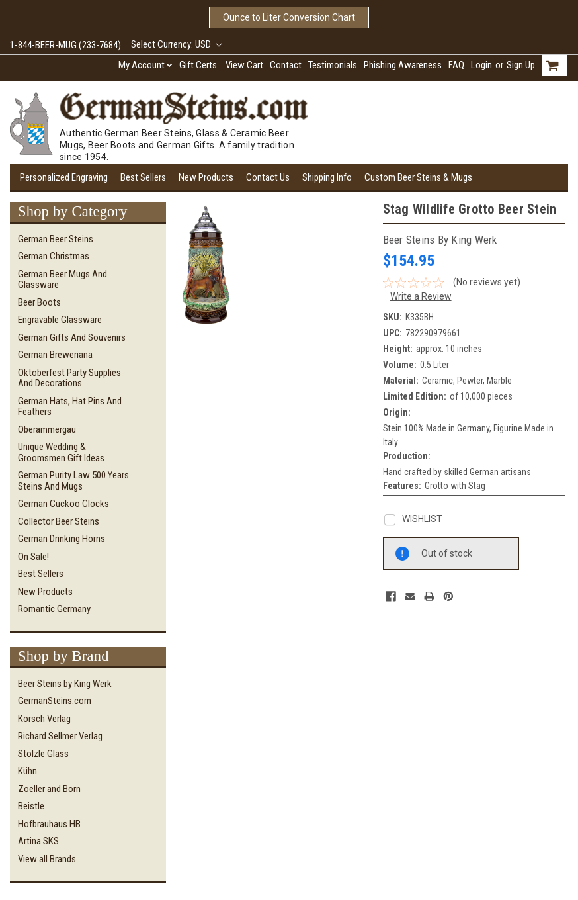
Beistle (31, 806)
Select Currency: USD (176, 44)
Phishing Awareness (403, 65)
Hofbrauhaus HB (49, 824)
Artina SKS (38, 841)
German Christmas (53, 256)
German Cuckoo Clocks (63, 504)
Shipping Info (327, 177)
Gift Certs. (199, 65)
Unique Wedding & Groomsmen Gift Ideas (61, 452)
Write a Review (421, 296)
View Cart (244, 65)
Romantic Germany (54, 609)
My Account (145, 65)
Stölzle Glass (43, 754)
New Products (206, 177)
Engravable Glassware (60, 320)
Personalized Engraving (64, 177)
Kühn (27, 771)
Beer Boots (39, 302)
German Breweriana (55, 355)
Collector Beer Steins (58, 521)
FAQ (456, 65)
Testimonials (332, 65)
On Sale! (33, 556)
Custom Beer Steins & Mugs (418, 177)
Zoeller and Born (49, 789)
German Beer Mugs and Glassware (62, 279)
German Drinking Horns (61, 539)
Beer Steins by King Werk (65, 684)
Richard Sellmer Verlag (60, 736)
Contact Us (268, 177)
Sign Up (521, 65)
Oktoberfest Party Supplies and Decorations (69, 378)
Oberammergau (47, 429)
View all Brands (47, 859)
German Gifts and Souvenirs (72, 337)
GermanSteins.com (54, 701)
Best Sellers (143, 177)
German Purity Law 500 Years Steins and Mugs (73, 480)
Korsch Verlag (44, 719)
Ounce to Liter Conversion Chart (289, 17)
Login (481, 65)
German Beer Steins (55, 239)
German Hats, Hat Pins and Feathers (70, 406)
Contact (286, 65)
